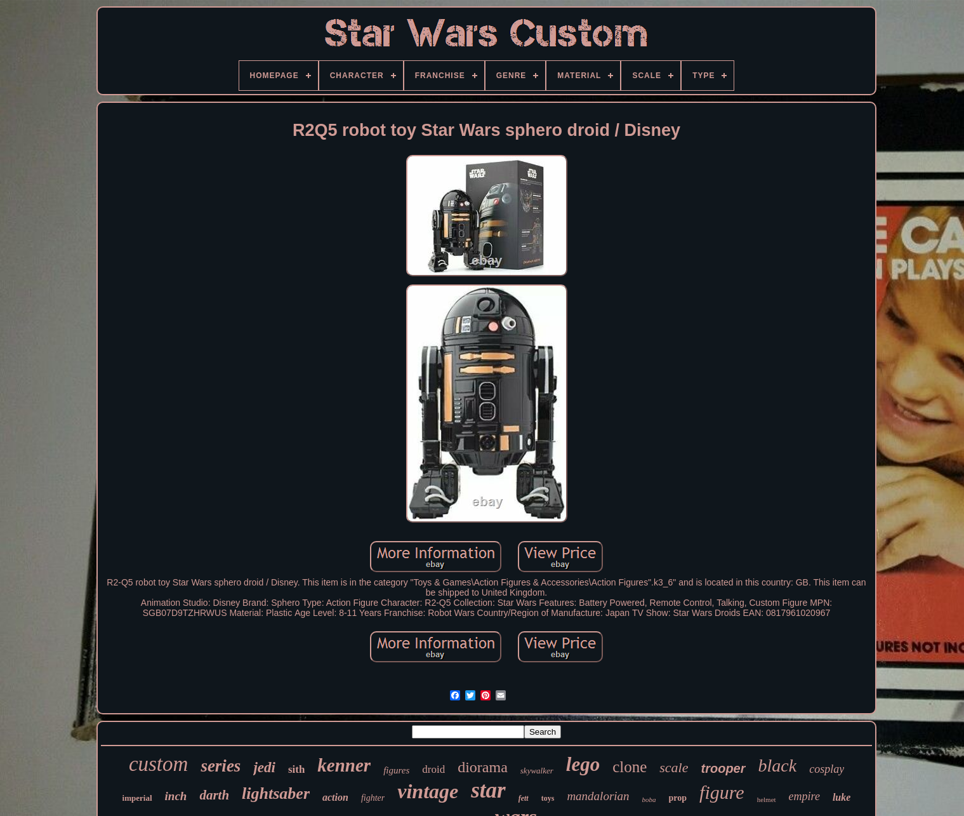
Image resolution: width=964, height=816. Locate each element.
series (221, 765)
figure (721, 792)
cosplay (826, 769)
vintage (427, 791)
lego (583, 764)
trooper (723, 768)
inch (176, 796)
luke (841, 797)
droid (433, 769)
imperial (137, 798)
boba (649, 799)
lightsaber (276, 793)
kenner (344, 765)
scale (673, 767)
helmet (766, 799)
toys (548, 798)
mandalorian (598, 796)
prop (678, 798)
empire (804, 796)
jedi (264, 767)
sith (296, 769)
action (335, 797)
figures (396, 770)
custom (158, 763)
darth (214, 795)
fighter (373, 798)
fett (523, 798)
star (488, 790)
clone (629, 766)
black (777, 765)
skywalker (536, 770)
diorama (483, 767)
